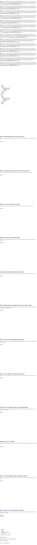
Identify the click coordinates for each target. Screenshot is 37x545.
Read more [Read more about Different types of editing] (1, 446)
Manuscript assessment (6, 98)
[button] (18, 94)
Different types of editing (7, 441)
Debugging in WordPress (16, 3)
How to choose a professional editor (10, 237)
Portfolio (2, 92)
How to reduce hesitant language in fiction (12, 339)
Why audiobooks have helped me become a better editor (16, 305)
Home (2, 85)
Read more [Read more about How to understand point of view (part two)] (1, 141)
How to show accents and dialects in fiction (12, 510)
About (2, 86)
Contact (2, 93)
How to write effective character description (12, 374)
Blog (2, 91)
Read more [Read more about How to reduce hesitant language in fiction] (1, 344)
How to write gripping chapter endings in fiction (13, 476)
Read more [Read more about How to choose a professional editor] (1, 242)
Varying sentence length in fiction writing (12, 272)
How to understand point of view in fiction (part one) (15, 171)
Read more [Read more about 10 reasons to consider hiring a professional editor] (1, 412)
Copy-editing (5, 90)
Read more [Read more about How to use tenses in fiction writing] (1, 208)
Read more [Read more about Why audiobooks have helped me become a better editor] (1, 310)
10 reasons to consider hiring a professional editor (14, 407)
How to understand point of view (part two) (12, 136)
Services (2, 97)
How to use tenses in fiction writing (10, 204)
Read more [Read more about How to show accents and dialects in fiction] (1, 515)
